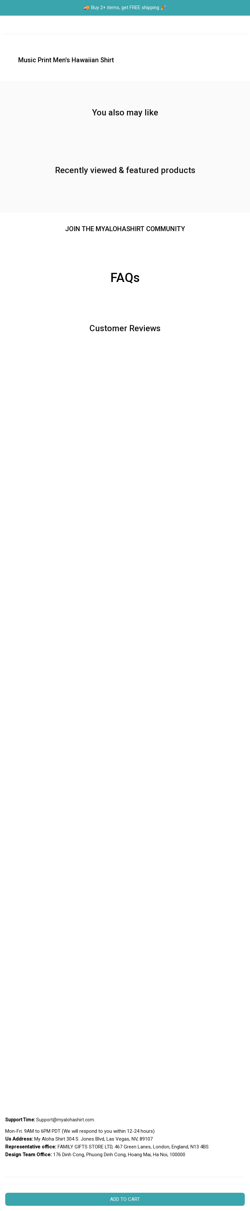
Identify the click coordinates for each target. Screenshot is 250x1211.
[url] (65, 1120)
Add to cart (125, 1199)
